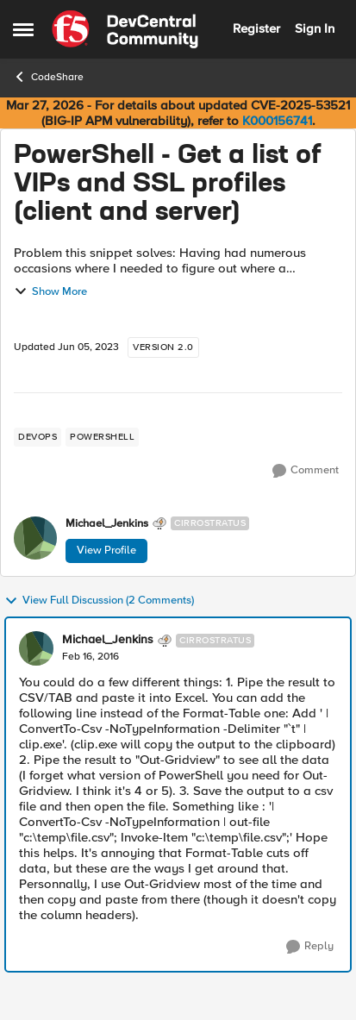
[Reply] (310, 947)
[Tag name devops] (37, 437)
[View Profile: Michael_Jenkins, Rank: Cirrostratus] (35, 538)
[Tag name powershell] (102, 437)
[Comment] (305, 471)
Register (256, 28)
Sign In (314, 28)
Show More (50, 291)
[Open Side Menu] (23, 29)
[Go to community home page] (125, 29)
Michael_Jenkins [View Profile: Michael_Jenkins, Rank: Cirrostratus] (107, 523)
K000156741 (277, 120)
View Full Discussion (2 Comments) (99, 601)
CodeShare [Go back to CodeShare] (48, 77)
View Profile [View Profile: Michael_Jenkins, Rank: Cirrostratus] (106, 550)
